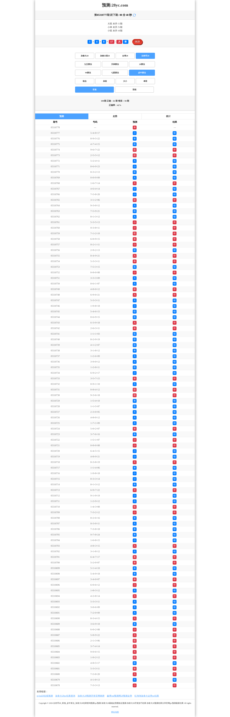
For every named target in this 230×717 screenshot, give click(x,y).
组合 (85, 81)
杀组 (105, 81)
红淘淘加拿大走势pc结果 (146, 696)
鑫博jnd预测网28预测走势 (119, 696)
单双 (145, 81)
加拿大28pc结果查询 (65, 696)
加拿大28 (84, 56)
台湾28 (125, 56)
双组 (134, 89)
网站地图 (115, 712)
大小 (125, 81)
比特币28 (145, 56)
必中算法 (142, 73)
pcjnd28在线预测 (45, 696)
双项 (94, 89)
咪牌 (137, 41)
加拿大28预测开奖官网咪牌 (91, 696)
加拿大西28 (105, 56)
